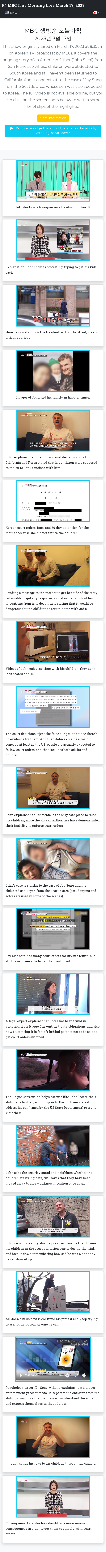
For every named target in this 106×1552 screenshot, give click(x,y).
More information (53, 118)
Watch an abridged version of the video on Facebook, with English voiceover (53, 130)
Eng (11, 12)
